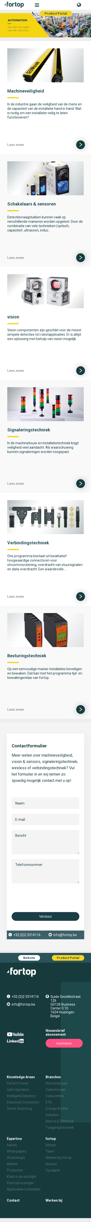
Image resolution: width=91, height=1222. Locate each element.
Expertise (14, 1139)
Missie (51, 1145)
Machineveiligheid (25, 91)
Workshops (16, 1158)
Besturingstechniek (26, 655)
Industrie (52, 1115)
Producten (15, 1170)
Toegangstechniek (60, 1127)
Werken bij (54, 1200)
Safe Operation (18, 1090)
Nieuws (51, 1164)
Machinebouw (56, 1083)
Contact (13, 1200)
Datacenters (55, 1096)
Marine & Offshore (60, 1121)
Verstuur (45, 916)
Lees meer (15, 145)
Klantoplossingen (20, 1183)
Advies (12, 1145)
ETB (49, 1102)
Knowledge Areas (21, 1077)
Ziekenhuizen (56, 1090)
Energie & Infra (56, 1109)
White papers (17, 1151)
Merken (12, 1164)
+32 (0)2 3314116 (27, 935)
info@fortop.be (65, 935)
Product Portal (56, 13)
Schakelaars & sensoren (31, 203)
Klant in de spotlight (21, 1177)
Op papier (53, 1170)
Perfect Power (17, 1083)
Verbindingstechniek (28, 542)
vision (13, 316)
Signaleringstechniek (28, 429)
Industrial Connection (23, 1102)
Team (50, 1151)
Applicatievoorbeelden (24, 1189)
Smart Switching (19, 1109)
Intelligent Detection (21, 1096)
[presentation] (48, 897)
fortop (51, 1139)
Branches (53, 1077)
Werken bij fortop (59, 1158)
